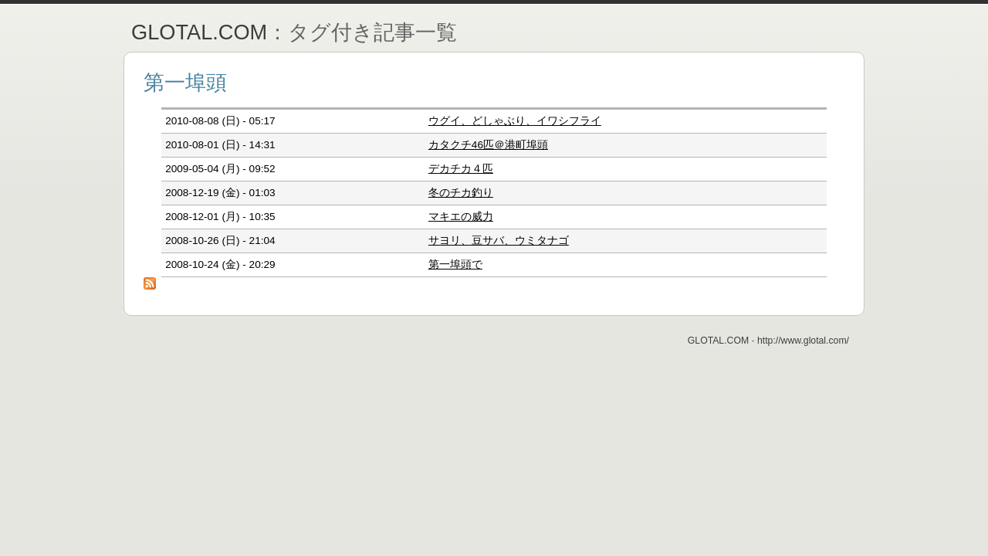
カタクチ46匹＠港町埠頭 (488, 145)
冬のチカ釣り (460, 192)
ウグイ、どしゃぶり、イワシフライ (514, 121)
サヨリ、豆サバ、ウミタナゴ (498, 240)
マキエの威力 (460, 216)
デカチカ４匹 (460, 169)
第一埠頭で (455, 264)
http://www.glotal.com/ (803, 340)
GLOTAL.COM (199, 32)
